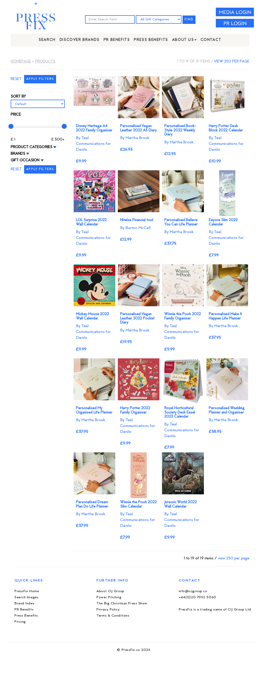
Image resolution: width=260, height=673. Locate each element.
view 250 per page (231, 61)
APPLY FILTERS (40, 79)
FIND (189, 20)
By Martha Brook (134, 138)
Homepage (21, 61)
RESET (16, 79)
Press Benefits (151, 40)
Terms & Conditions (112, 616)
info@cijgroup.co (193, 591)
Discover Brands (80, 40)
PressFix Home (26, 591)
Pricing (20, 622)
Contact (211, 40)
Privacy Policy (108, 609)
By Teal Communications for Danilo (93, 143)
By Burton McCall (135, 228)
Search (47, 40)
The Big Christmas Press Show (121, 603)
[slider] (10, 126)
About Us (184, 40)
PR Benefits (117, 40)
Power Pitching (108, 597)
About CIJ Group (110, 591)
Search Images (26, 597)
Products (45, 61)
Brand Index (24, 603)
